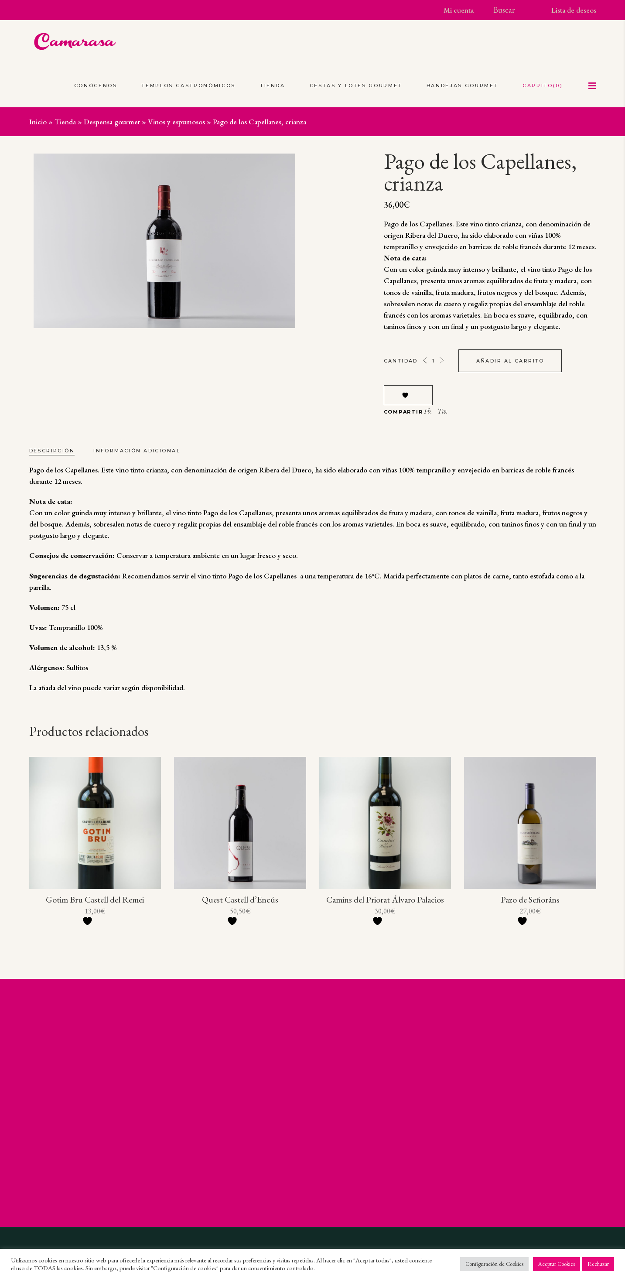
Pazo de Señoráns (530, 899)
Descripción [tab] (52, 451)
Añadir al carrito (510, 361)
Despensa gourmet (112, 122)
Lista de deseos (573, 10)
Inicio (38, 122)
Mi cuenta (459, 10)
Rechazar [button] (598, 1264)
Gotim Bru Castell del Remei (95, 899)
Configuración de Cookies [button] (494, 1264)
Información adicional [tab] (136, 451)
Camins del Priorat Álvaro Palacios (385, 899)
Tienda (65, 122)
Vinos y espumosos (176, 122)
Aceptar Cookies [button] (556, 1264)
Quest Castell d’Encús (240, 899)
